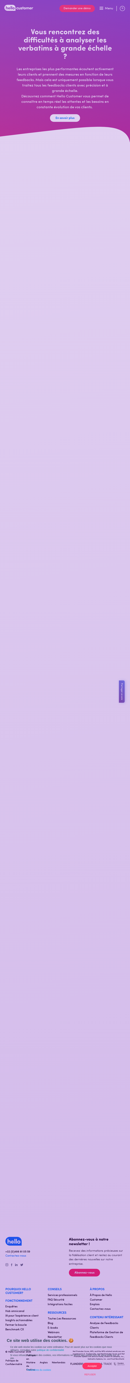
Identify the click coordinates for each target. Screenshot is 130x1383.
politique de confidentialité (50, 1350)
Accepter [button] (92, 1366)
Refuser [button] (90, 1374)
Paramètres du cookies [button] (39, 1370)
